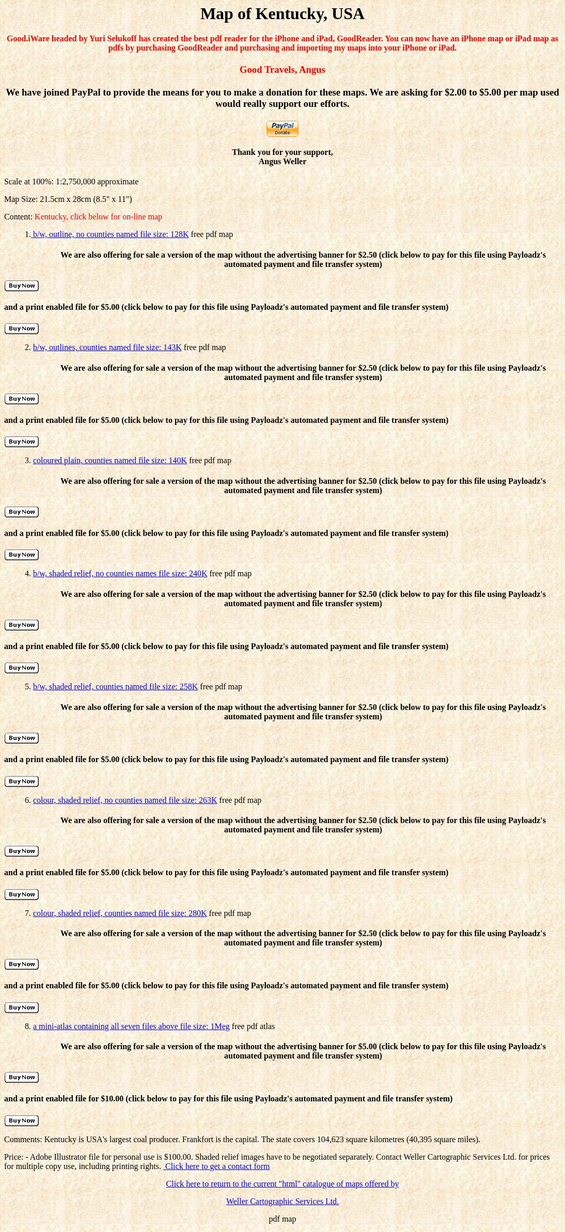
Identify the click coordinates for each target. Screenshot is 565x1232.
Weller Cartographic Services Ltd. (282, 1201)
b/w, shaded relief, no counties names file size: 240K (120, 573)
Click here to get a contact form (216, 1166)
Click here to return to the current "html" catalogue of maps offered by (282, 1183)
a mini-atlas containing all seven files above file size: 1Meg (131, 1026)
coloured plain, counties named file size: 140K (110, 460)
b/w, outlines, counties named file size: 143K (107, 347)
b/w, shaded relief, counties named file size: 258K (115, 686)
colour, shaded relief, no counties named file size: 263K (125, 800)
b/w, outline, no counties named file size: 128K (110, 234)
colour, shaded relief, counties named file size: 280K (120, 913)
